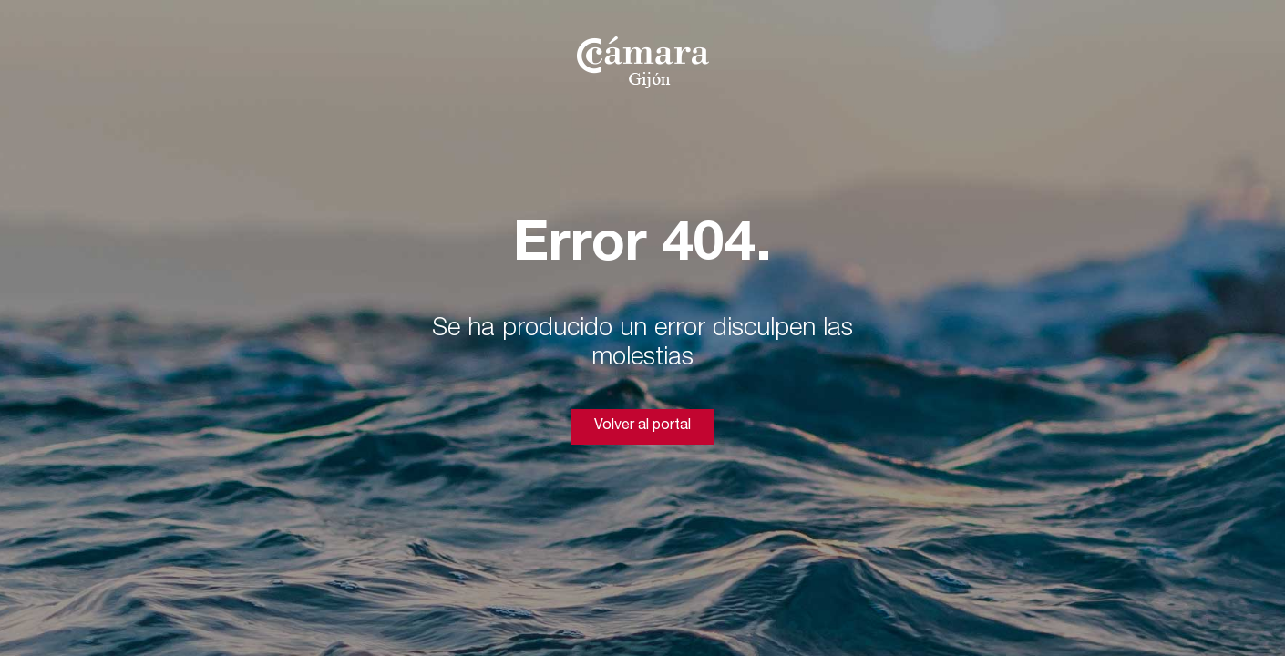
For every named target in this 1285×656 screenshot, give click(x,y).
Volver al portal (642, 426)
